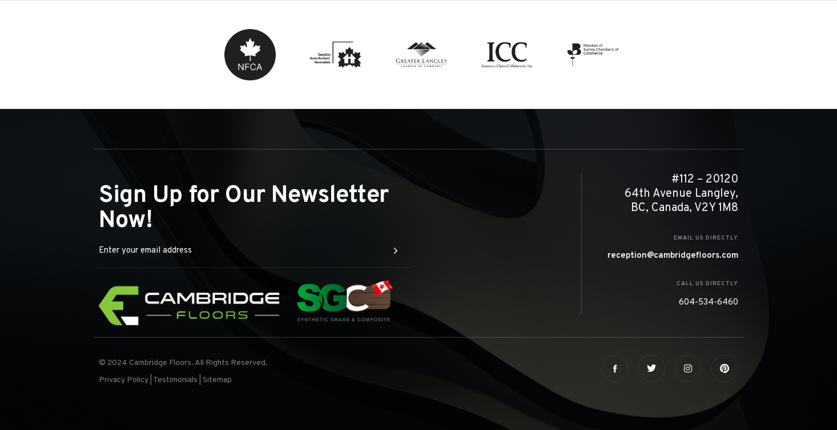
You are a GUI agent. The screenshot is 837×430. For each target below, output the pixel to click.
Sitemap (217, 380)
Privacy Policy (123, 380)
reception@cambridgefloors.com (672, 255)
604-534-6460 (708, 302)
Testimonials (175, 380)
